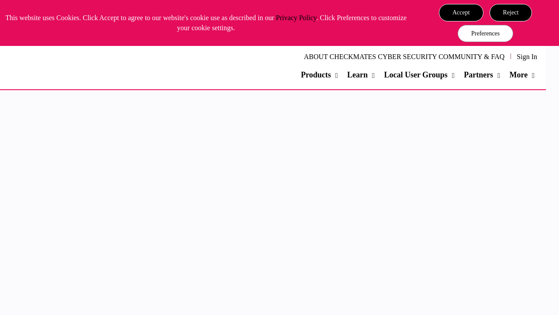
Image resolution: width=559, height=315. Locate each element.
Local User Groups (415, 74)
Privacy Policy (296, 17)
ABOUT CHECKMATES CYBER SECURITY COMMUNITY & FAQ (404, 56)
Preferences (485, 33)
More (518, 74)
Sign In (527, 56)
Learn (357, 74)
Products (316, 74)
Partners (478, 74)
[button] (461, 12)
